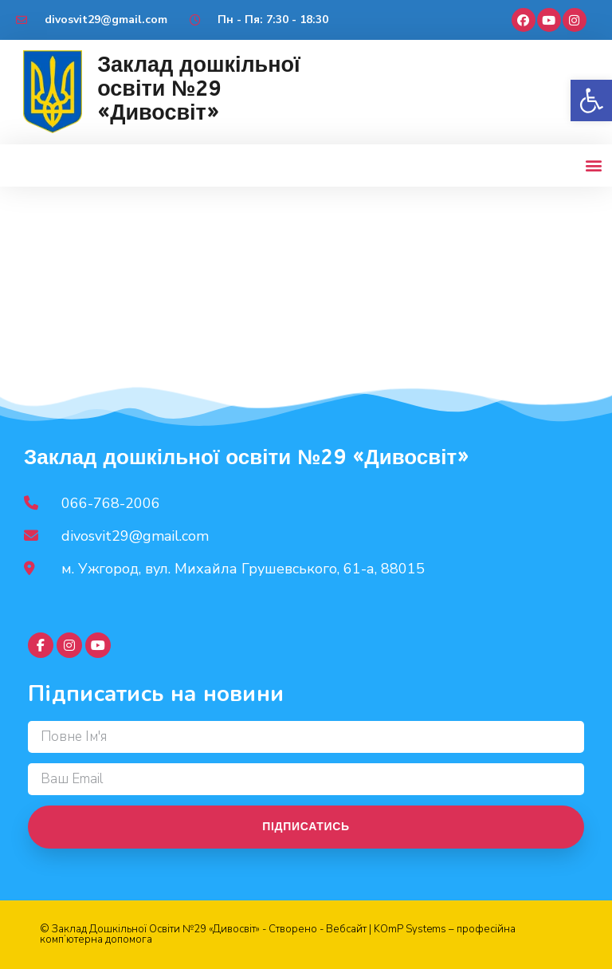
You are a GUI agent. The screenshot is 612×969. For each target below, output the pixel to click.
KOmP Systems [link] (410, 929)
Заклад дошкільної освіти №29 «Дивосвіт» (198, 88)
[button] (591, 100)
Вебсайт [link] (346, 929)
